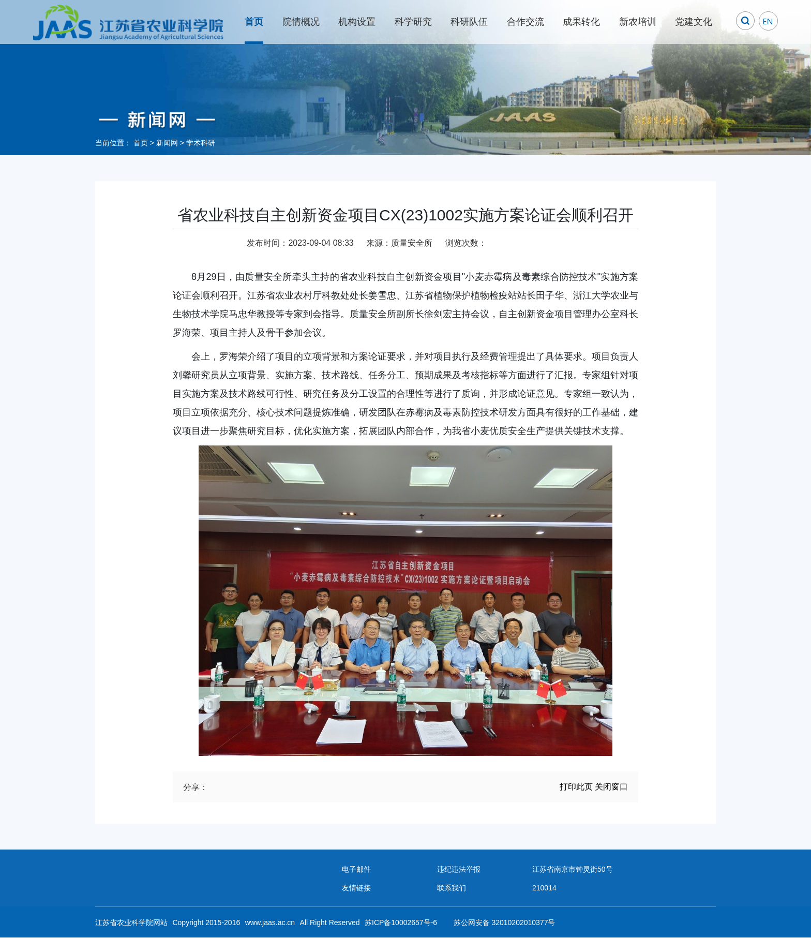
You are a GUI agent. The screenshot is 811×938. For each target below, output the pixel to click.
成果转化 (581, 22)
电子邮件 (356, 869)
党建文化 (693, 22)
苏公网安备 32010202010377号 (504, 922)
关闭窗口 (611, 786)
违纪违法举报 (458, 869)
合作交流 (525, 22)
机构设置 (357, 22)
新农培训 (637, 22)
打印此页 (576, 786)
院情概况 (301, 22)
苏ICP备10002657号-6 (401, 922)
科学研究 (413, 22)
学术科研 (200, 143)
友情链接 (356, 888)
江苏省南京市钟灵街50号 (572, 869)
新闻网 (167, 143)
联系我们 (451, 888)
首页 (254, 22)
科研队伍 (469, 22)
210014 (544, 888)
